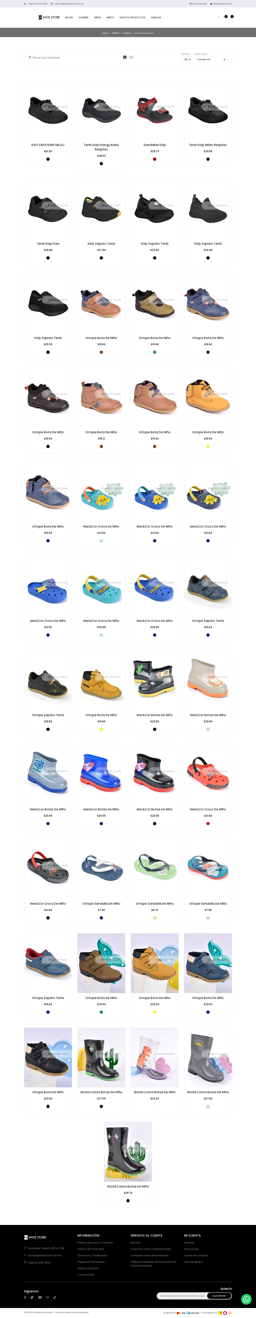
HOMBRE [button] (84, 17)
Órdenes (189, 1242)
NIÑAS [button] (97, 17)
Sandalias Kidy (154, 145)
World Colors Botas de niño (101, 1092)
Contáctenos (85, 1274)
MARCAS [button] (156, 17)
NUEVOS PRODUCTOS (132, 17)
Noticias (135, 1242)
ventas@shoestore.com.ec (45, 1255)
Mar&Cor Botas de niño (155, 715)
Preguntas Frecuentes (91, 1262)
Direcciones (191, 1249)
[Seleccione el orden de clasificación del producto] (210, 59)
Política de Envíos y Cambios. (95, 1242)
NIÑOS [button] (110, 17)
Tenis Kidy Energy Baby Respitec (101, 147)
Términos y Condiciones (92, 1255)
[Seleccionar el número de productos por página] (187, 59)
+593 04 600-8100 (39, 1263)
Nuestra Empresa (87, 1268)
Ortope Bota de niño (101, 338)
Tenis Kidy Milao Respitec (208, 145)
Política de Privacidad (90, 1249)
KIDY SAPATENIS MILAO (48, 145)
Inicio (105, 33)
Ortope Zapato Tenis (208, 621)
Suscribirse (222, 1296)
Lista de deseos (193, 1262)
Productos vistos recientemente (151, 1249)
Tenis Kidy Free (48, 243)
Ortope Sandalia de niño (101, 903)
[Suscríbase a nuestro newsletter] (188, 1295)
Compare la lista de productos (150, 1255)
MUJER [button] (69, 17)
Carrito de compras (196, 1255)
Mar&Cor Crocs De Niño (101, 526)
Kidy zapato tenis (101, 243)
